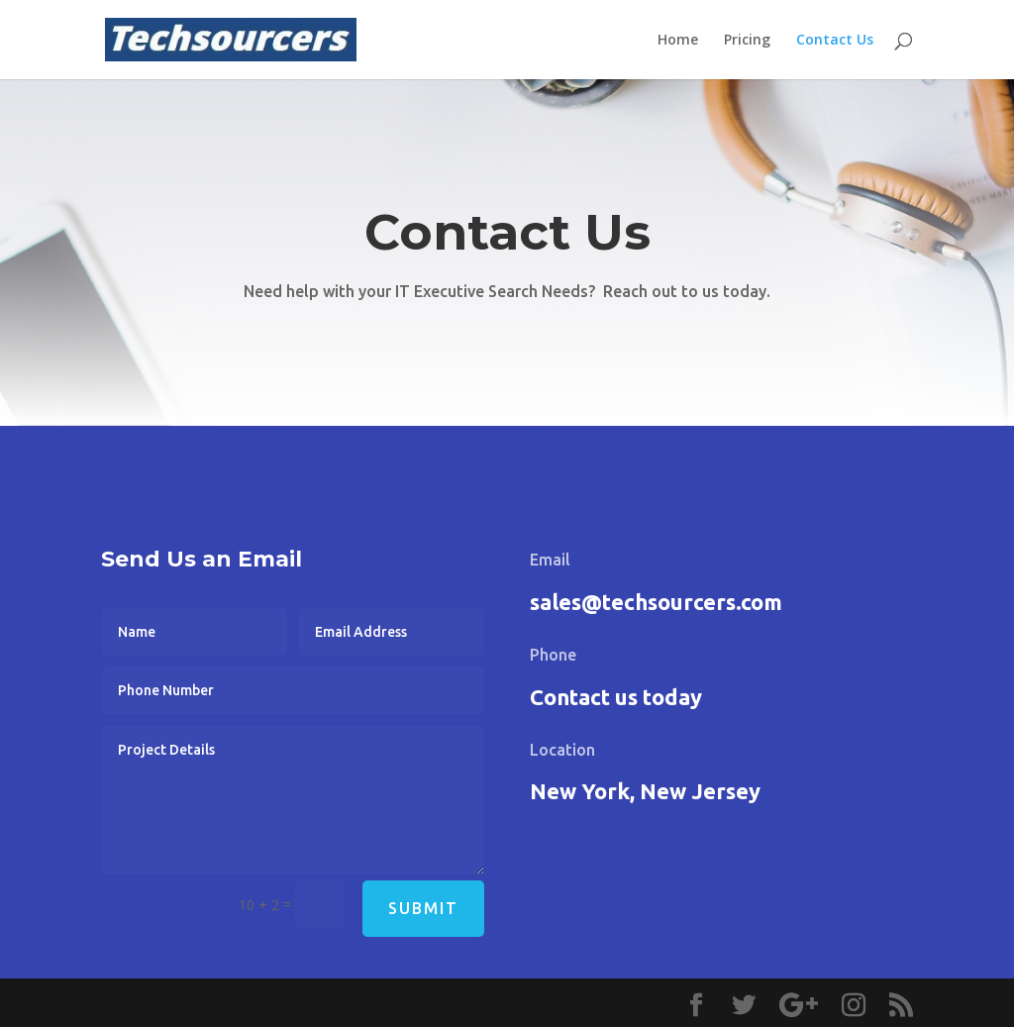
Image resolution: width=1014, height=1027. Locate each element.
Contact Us (834, 41)
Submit (423, 908)
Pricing (747, 41)
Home (678, 41)
